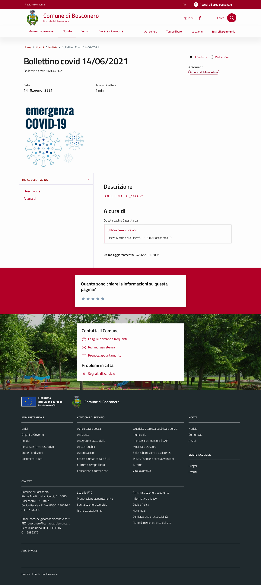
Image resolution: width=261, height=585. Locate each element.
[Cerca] (231, 17)
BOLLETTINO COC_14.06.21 (124, 196)
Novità (67, 31)
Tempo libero (174, 31)
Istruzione (197, 31)
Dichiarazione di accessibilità (150, 516)
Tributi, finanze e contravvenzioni (153, 458)
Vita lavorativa (142, 470)
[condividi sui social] (198, 57)
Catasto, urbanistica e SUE (93, 458)
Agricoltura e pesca (89, 428)
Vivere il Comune (111, 31)
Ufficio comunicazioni (122, 230)
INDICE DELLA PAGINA (56, 180)
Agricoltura (150, 31)
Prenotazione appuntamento (95, 498)
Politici (25, 440)
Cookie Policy (141, 504)
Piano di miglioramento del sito (152, 522)
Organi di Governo (32, 434)
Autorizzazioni (85, 452)
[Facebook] (198, 17)
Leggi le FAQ (85, 492)
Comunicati (195, 434)
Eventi (193, 472)
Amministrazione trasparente (151, 492)
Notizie (193, 428)
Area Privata (29, 550)
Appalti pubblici (86, 446)
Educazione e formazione (92, 470)
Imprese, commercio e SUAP (150, 440)
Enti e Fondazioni (32, 452)
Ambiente (83, 434)
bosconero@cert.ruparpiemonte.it (49, 523)
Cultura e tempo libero (91, 464)
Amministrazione (41, 31)
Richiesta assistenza (89, 510)
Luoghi (193, 466)
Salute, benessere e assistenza (152, 452)
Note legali (139, 510)
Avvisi (192, 440)
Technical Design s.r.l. (47, 574)
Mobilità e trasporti (144, 446)
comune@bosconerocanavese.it (50, 519)
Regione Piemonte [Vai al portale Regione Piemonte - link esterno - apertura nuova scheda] (35, 4)
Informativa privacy (145, 498)
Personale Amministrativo (37, 446)
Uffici (24, 428)
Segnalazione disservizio (92, 504)
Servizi (85, 31)
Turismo (137, 464)
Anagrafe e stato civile (91, 440)
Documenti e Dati (32, 458)
